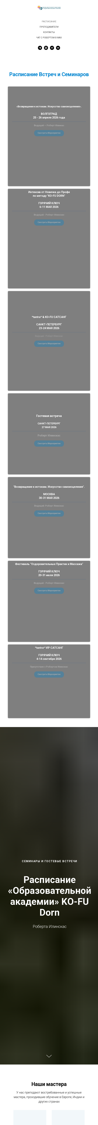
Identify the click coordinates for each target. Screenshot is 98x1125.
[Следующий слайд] (93, 1101)
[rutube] (52, 48)
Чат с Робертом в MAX (49, 37)
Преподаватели (49, 27)
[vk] (58, 48)
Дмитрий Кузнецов (68, 1109)
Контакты (49, 32)
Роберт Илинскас (30, 1109)
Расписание (49, 21)
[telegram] (40, 48)
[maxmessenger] (46, 48)
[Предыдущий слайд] (5, 1101)
